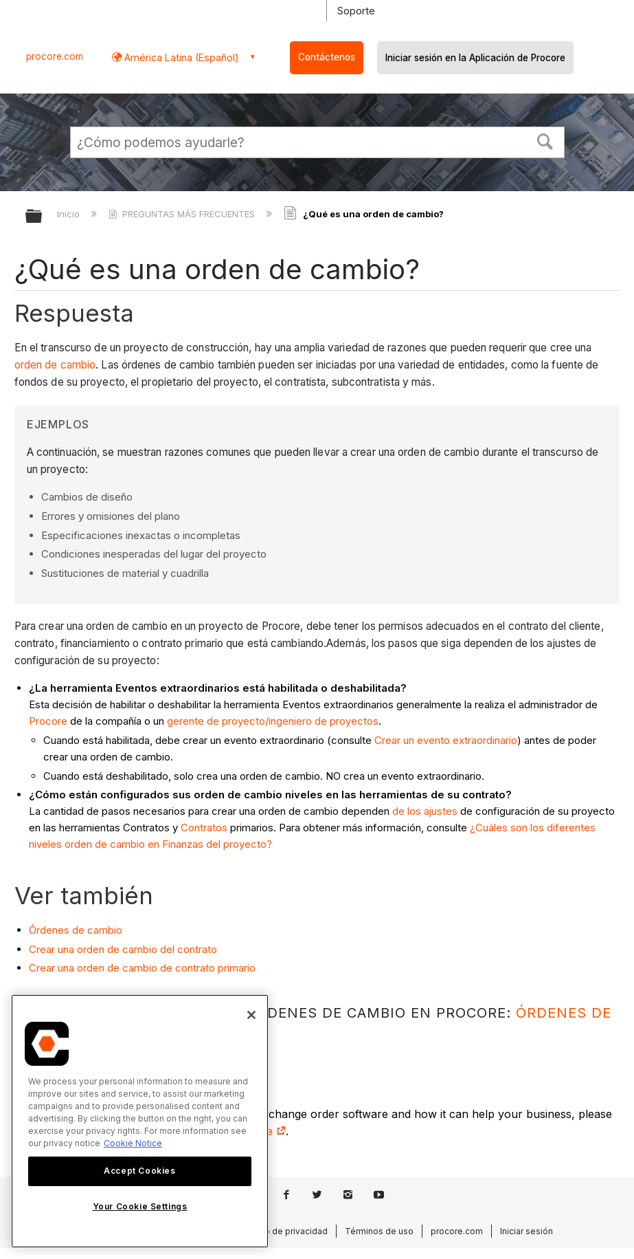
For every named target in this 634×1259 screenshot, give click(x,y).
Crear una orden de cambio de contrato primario (142, 967)
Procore (48, 720)
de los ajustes (424, 811)
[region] (140, 1121)
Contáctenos (326, 57)
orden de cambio (55, 364)
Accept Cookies (139, 1170)
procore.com (54, 56)
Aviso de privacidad (288, 1231)
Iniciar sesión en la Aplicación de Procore (475, 57)
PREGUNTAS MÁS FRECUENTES (183, 213)
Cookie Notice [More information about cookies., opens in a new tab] (133, 1143)
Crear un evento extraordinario (445, 740)
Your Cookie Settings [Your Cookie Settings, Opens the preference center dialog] (140, 1206)
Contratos (204, 827)
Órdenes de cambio (75, 930)
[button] (544, 140)
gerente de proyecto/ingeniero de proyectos (272, 720)
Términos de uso (379, 1231)
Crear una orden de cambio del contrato (123, 949)
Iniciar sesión (526, 1231)
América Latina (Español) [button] (180, 57)
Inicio (69, 213)
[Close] (251, 1015)
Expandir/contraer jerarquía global (42, 217)
